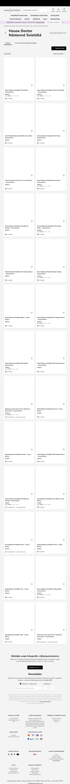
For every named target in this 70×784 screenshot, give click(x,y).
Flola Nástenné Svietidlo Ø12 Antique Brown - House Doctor (51, 314)
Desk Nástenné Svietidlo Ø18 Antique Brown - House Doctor (51, 360)
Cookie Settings (13, 766)
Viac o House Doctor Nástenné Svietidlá (25, 39)
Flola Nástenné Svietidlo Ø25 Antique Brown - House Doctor (51, 451)
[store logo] (12, 6)
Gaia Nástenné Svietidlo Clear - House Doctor (16, 632)
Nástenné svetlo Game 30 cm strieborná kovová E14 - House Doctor (49, 632)
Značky (13, 22)
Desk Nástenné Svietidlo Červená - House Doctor (50, 406)
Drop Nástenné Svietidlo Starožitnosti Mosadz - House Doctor (16, 223)
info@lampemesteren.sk (13, 716)
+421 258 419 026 (14, 714)
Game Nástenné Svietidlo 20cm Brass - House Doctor (49, 177)
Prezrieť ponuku (40, 18)
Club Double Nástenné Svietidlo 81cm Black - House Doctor (19, 133)
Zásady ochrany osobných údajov (56, 755)
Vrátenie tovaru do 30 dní (13, 733)
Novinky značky (13, 767)
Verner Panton (35, 766)
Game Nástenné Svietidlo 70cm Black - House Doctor (17, 87)
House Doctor (19, 22)
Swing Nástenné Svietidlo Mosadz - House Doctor (18, 451)
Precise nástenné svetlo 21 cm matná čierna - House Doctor (18, 177)
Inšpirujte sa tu (34, 663)
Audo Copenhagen (35, 764)
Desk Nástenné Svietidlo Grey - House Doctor (16, 586)
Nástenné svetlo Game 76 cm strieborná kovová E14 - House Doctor (17, 406)
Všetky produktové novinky (35, 770)
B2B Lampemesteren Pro (13, 769)
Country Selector (56, 756)
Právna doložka (56, 752)
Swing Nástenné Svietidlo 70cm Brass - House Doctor (49, 133)
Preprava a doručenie (56, 714)
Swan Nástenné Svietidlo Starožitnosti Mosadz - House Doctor (17, 496)
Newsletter (13, 731)
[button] (31, 81)
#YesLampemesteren (13, 764)
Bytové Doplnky (35, 769)
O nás (56, 750)
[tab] (9, 45)
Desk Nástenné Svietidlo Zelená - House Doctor (17, 314)
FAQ (14, 717)
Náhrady (56, 717)
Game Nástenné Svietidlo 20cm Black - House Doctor (17, 360)
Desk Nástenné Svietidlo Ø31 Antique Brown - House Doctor (19, 269)
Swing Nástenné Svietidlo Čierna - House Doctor (49, 542)
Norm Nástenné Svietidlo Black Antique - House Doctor (49, 269)
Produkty (7, 39)
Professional (55, 15)
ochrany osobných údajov (45, 697)
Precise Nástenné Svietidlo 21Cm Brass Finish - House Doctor (49, 223)
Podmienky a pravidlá (56, 753)
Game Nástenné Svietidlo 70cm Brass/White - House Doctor (50, 87)
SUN (53, 18)
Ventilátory (55, 12)
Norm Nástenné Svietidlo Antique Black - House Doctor (49, 586)
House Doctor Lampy (27, 22)
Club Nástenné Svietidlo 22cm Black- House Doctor (50, 496)
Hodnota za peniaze (35, 767)
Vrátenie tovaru (56, 716)
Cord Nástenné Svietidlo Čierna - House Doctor (17, 542)
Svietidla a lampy (7, 22)
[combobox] (36, 6)
